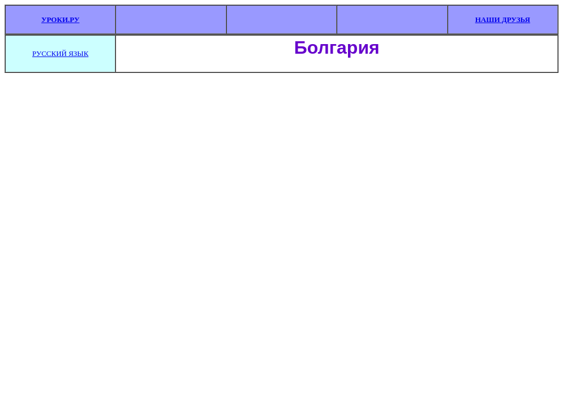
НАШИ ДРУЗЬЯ (502, 19)
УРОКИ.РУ (60, 19)
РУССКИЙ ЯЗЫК (60, 53)
